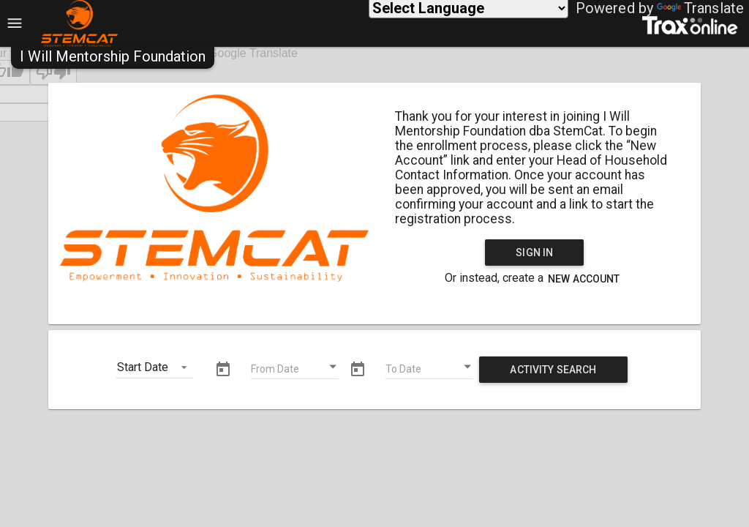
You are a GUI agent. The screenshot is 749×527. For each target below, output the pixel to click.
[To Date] (429, 370)
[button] (112, 56)
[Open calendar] (333, 367)
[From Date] (295, 370)
